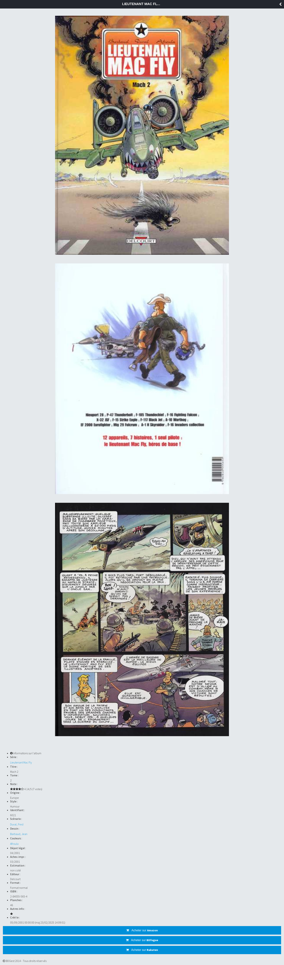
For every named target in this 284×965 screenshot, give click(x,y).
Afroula (14, 844)
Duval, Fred (16, 824)
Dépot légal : (18, 848)
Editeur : (15, 874)
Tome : (14, 775)
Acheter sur (142, 930)
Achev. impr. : (18, 857)
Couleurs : (16, 838)
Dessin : (14, 828)
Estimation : (17, 865)
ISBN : (13, 891)
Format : (15, 882)
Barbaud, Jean (18, 834)
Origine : (15, 792)
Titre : (14, 766)
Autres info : (17, 909)
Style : (14, 801)
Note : (14, 784)
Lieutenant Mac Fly (21, 762)
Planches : (16, 900)
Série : (13, 757)
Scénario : (16, 819)
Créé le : (15, 917)
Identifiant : (17, 810)
